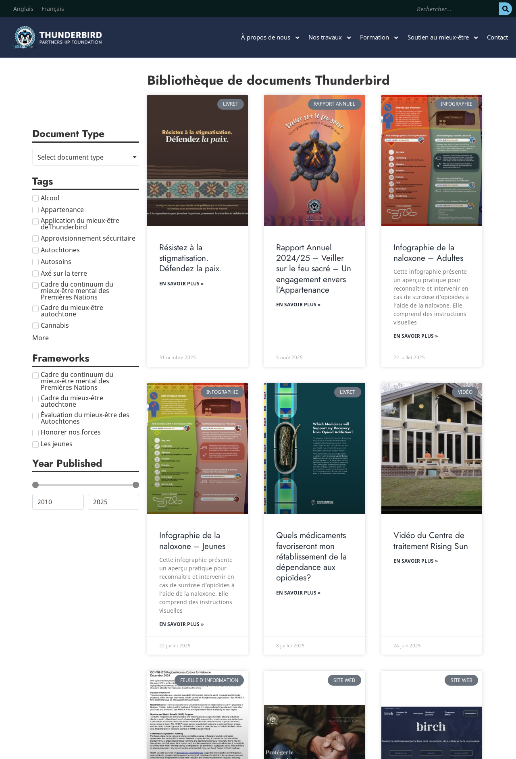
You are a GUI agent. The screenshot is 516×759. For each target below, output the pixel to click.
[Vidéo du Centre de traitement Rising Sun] (431, 448)
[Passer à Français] (52, 9)
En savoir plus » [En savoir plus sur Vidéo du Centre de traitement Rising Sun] (415, 560)
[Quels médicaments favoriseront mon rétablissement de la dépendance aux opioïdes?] (314, 448)
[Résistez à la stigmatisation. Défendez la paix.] (197, 160)
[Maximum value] (113, 501)
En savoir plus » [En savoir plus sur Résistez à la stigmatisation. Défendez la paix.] (181, 283)
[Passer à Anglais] (23, 9)
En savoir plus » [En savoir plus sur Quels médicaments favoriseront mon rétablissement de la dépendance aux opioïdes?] (298, 592)
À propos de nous (270, 38)
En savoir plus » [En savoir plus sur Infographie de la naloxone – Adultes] (415, 336)
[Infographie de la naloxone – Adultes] (431, 160)
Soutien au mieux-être (443, 38)
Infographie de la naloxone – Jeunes (192, 540)
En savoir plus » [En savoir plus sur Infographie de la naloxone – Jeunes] (181, 624)
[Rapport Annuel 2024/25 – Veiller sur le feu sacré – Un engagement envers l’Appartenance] (314, 160)
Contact (497, 37)
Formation (379, 38)
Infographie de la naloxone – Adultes (428, 252)
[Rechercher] (505, 8)
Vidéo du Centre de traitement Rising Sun (430, 540)
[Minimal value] (85, 485)
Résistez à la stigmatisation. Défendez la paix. (190, 258)
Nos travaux (330, 38)
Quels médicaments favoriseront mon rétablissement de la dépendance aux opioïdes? (311, 556)
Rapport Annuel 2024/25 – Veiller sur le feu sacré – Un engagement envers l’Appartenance (313, 268)
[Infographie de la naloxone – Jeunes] (197, 448)
